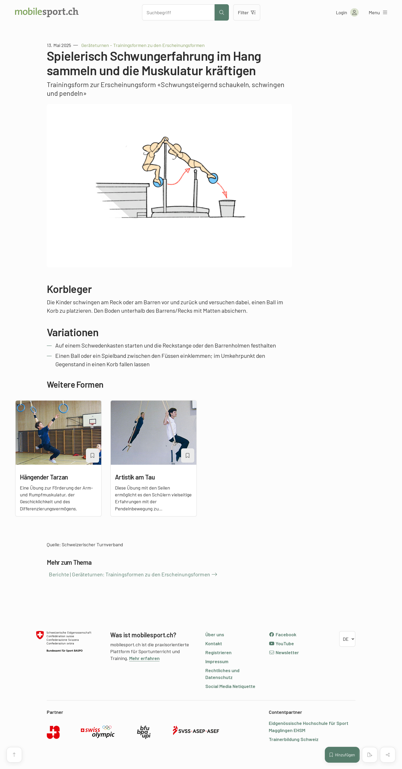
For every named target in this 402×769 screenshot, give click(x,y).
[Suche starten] (222, 12)
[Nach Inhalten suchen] (178, 12)
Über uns (214, 634)
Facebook (283, 634)
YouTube (281, 643)
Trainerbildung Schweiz (293, 739)
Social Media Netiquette (230, 686)
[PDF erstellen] (370, 755)
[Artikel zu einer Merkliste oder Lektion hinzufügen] (92, 455)
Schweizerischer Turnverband (92, 544)
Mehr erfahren (144, 658)
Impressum (216, 661)
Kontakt (213, 643)
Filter (247, 12)
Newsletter (284, 652)
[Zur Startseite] (46, 12)
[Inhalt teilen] (388, 755)
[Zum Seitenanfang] (14, 755)
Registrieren (218, 652)
